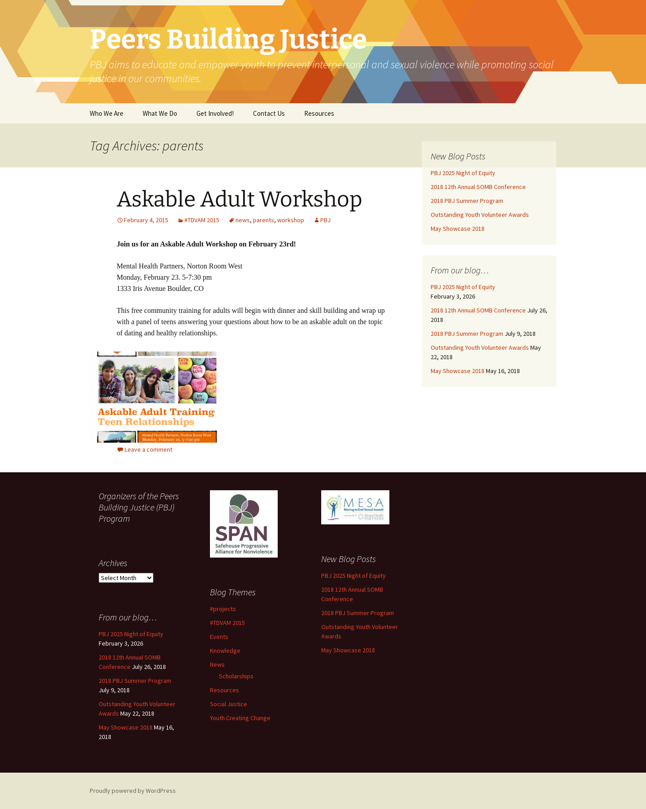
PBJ (325, 220)
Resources (319, 113)
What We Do (160, 113)
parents (263, 220)
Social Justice (228, 704)
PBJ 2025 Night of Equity (463, 173)
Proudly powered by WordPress (133, 791)
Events (219, 637)
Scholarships (236, 676)
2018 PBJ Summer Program (467, 201)
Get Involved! (215, 113)
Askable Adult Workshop (239, 199)
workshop (290, 220)
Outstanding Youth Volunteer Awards (480, 215)
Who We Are (106, 113)
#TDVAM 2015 (201, 220)
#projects (223, 609)
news (243, 220)
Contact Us (269, 113)
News (217, 664)
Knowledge (225, 650)
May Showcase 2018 (457, 228)
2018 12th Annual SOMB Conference (478, 187)
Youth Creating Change (240, 718)
